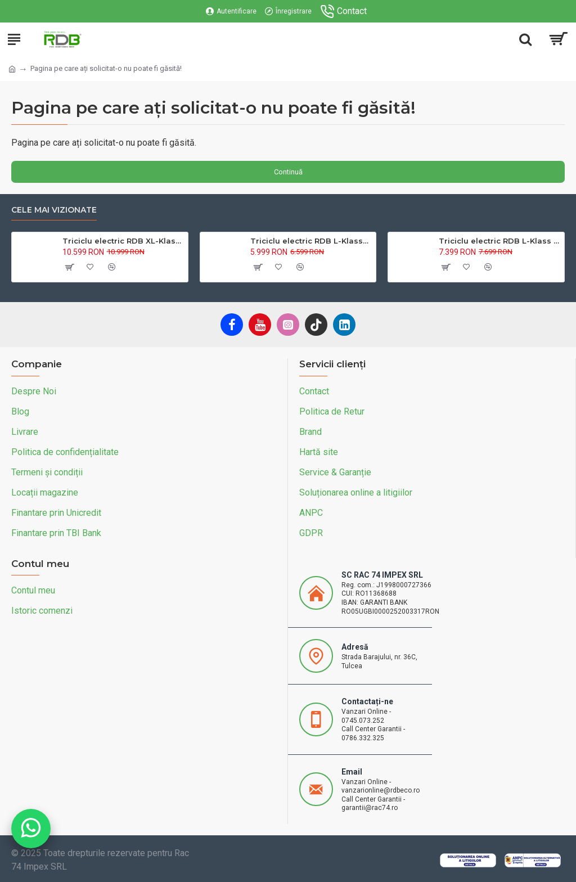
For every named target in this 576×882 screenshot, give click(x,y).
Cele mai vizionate (54, 210)
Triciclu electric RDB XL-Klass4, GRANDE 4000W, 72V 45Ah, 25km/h (123, 240)
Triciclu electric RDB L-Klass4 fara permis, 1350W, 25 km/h (311, 240)
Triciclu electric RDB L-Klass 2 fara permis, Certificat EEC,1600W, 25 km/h (499, 240)
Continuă (288, 172)
